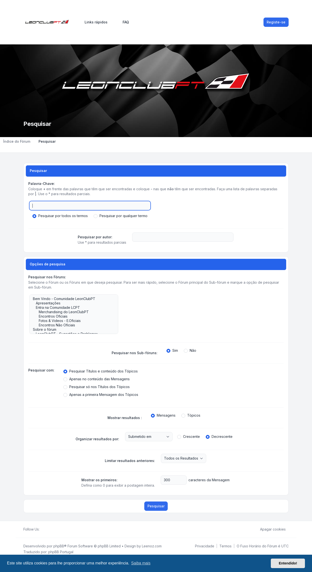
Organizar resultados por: (97, 439)
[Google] (54, 529)
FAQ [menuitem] (122, 22)
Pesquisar (156, 506)
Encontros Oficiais (71, 316)
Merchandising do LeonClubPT (71, 312)
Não (190, 350)
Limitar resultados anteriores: (130, 461)
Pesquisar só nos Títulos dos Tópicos (96, 387)
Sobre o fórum (71, 329)
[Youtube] (50, 529)
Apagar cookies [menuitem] (270, 529)
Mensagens (163, 415)
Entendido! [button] (288, 563)
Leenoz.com (152, 546)
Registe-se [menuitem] (276, 22)
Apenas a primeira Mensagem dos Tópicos (100, 394)
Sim (172, 350)
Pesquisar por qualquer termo (120, 216)
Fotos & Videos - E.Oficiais (71, 321)
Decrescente (219, 436)
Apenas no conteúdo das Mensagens (96, 379)
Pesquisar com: (41, 370)
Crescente (188, 436)
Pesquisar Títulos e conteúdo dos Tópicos (100, 371)
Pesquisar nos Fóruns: (47, 277)
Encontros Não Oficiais (71, 325)
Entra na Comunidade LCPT (71, 307)
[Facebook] (42, 529)
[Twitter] (46, 529)
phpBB (58, 546)
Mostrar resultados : (124, 418)
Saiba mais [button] (140, 563)
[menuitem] (93, 22)
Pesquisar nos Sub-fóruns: (134, 353)
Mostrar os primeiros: (99, 480)
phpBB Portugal (60, 552)
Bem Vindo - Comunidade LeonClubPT (71, 299)
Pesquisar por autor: (95, 237)
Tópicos (190, 415)
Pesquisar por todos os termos (60, 216)
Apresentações (71, 303)
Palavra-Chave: (41, 183)
